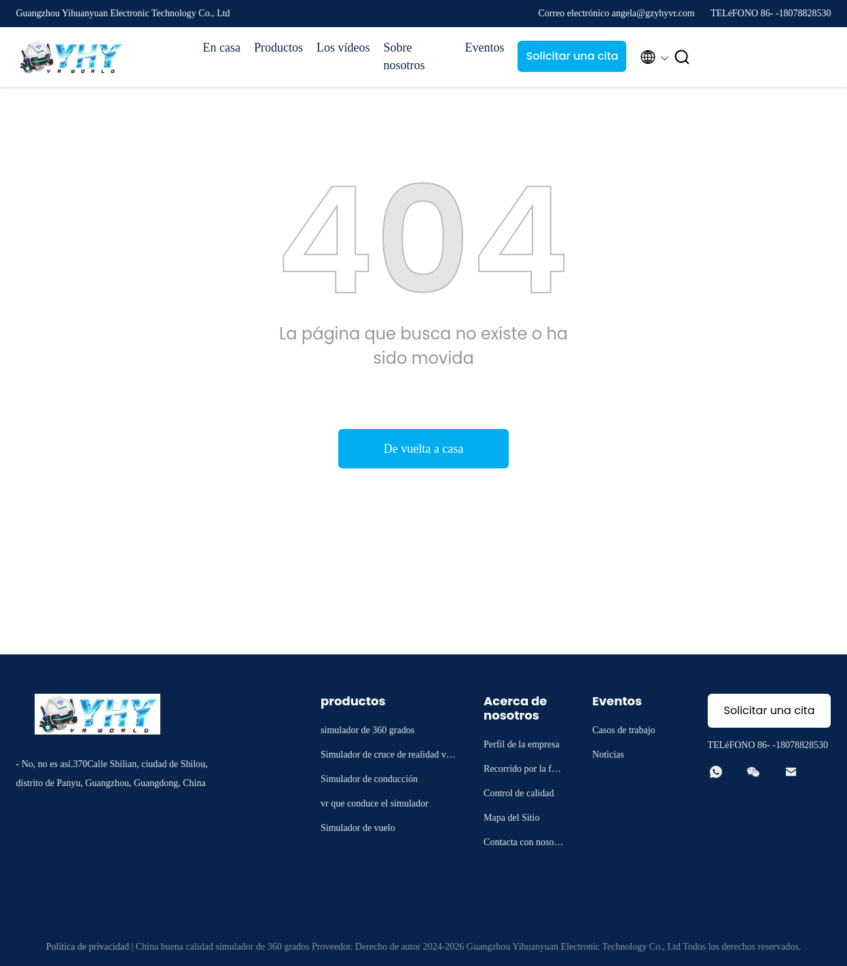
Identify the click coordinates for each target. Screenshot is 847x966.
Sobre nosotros (404, 56)
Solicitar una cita (572, 56)
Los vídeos (343, 47)
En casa (221, 47)
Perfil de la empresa (522, 744)
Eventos (484, 47)
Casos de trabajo (623, 730)
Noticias (608, 754)
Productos (278, 47)
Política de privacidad (87, 947)
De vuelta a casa (423, 449)
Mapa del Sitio (511, 818)
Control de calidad (519, 793)
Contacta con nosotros (524, 844)
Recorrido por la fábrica (524, 771)
